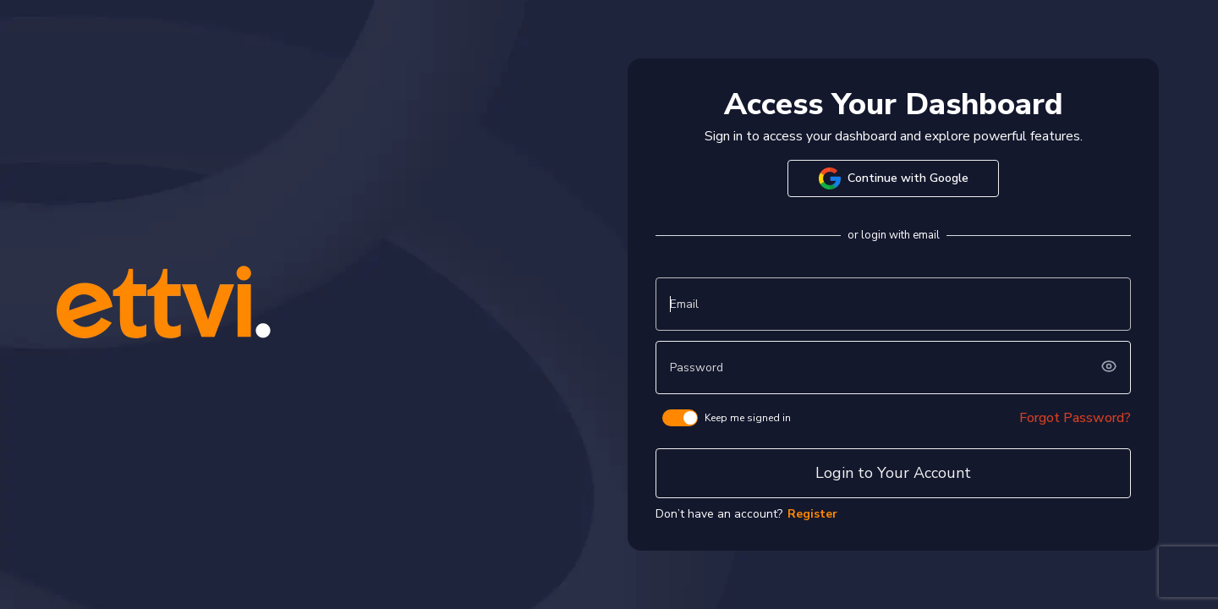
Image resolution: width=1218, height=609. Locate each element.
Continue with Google (893, 178)
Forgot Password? (1075, 418)
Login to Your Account (893, 473)
